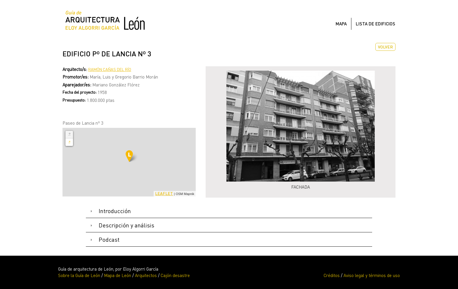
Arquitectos (146, 275)
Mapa (341, 23)
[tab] (229, 211)
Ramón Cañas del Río (109, 69)
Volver (385, 46)
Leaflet (164, 193)
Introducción (115, 211)
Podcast (109, 239)
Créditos (332, 275)
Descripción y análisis (126, 225)
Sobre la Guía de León (79, 275)
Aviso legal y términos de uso (372, 275)
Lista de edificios (375, 23)
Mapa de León (117, 275)
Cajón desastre (175, 275)
